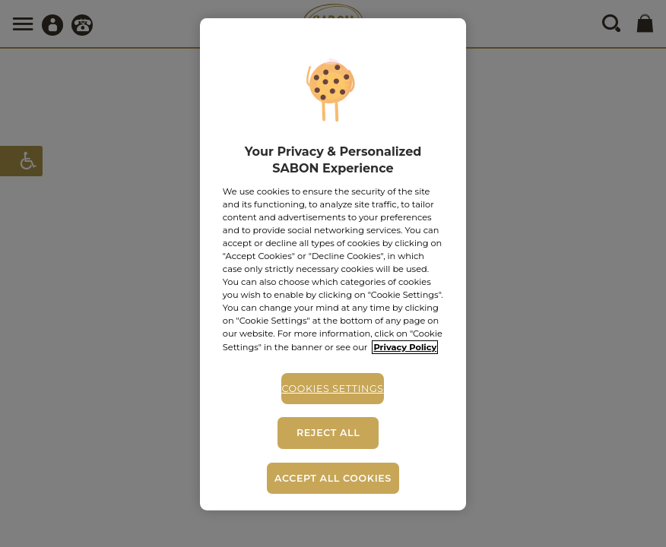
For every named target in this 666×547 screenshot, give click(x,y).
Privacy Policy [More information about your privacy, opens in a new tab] (404, 346)
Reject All (328, 432)
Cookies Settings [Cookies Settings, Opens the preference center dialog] (332, 388)
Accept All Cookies (333, 478)
